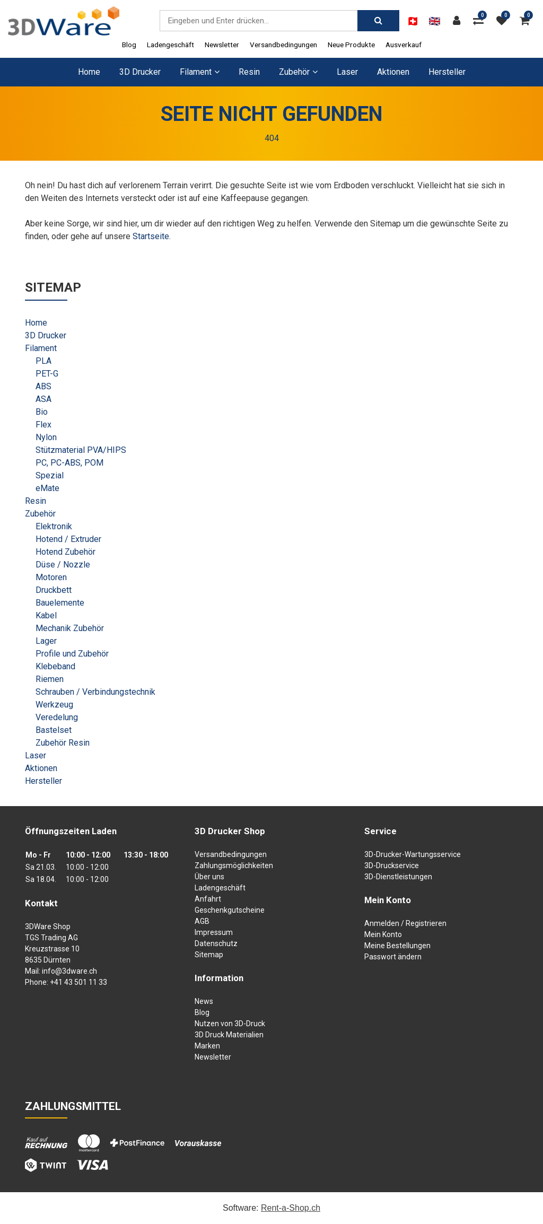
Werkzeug (54, 705)
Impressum (214, 932)
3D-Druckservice (391, 865)
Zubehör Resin (63, 743)
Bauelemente (60, 603)
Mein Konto (383, 934)
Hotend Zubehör (65, 552)
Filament (41, 348)
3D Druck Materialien (229, 1034)
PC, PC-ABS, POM (69, 463)
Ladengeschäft (170, 44)
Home (89, 72)
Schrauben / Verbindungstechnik (95, 692)
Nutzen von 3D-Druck (230, 1023)
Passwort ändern (393, 956)
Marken (207, 1046)
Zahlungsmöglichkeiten (234, 865)
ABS (43, 386)
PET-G (47, 374)
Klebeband (55, 666)
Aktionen (393, 72)
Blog (129, 44)
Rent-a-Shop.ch (290, 1207)
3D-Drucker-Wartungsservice (412, 854)
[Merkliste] (504, 20)
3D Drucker (140, 72)
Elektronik (54, 526)
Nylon (46, 437)
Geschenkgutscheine (230, 910)
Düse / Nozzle (63, 564)
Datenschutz (216, 943)
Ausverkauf (404, 44)
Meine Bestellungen (397, 945)
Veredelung (57, 717)
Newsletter (222, 44)
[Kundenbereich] (459, 20)
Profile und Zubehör (72, 654)
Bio (42, 412)
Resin (249, 72)
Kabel (46, 615)
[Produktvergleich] (481, 20)
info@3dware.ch (69, 971)
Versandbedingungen (283, 44)
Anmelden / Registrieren (405, 923)
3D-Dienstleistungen (398, 876)
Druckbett (54, 590)
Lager (46, 641)
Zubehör (40, 514)
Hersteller (447, 72)
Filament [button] (200, 72)
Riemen (50, 679)
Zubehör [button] (298, 72)
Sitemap (209, 954)
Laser (347, 72)
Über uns (209, 876)
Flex (43, 424)
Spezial (50, 475)
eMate (47, 488)
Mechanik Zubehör (70, 628)
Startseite (151, 236)
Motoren (51, 577)
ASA (43, 399)
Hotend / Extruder (68, 539)
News (204, 1001)
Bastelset (54, 730)
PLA (43, 361)
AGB (202, 921)
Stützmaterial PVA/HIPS (81, 450)
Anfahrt (208, 899)
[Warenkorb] (527, 20)
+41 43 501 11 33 (78, 982)
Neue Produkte (351, 44)
